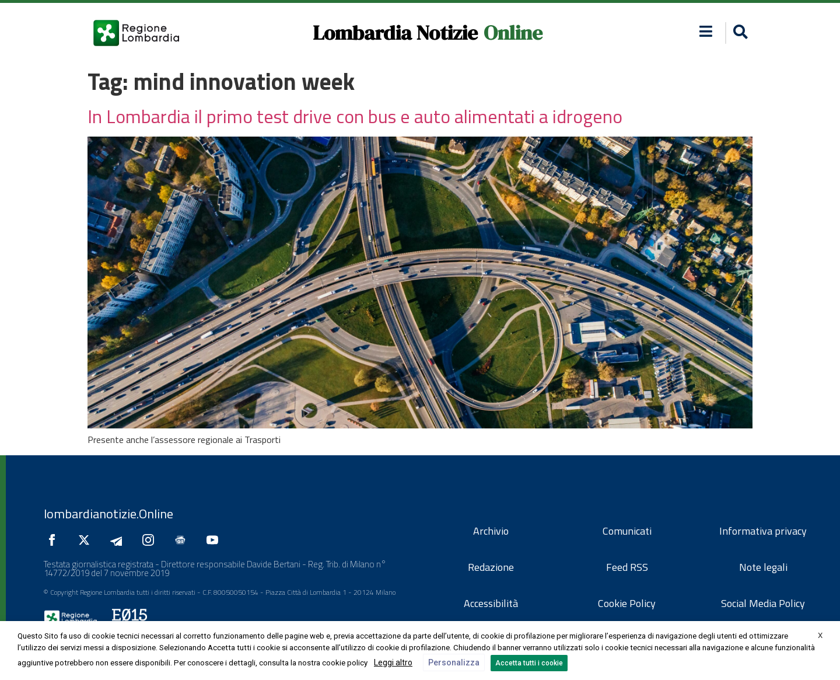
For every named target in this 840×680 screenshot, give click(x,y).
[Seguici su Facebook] (55, 540)
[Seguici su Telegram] (119, 540)
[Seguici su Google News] (183, 540)
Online (513, 33)
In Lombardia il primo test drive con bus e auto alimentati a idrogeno (355, 116)
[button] (706, 31)
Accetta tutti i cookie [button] (529, 663)
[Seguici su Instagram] (151, 540)
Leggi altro (393, 662)
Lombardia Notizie (395, 33)
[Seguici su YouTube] (215, 540)
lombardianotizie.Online (108, 514)
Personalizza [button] (454, 662)
